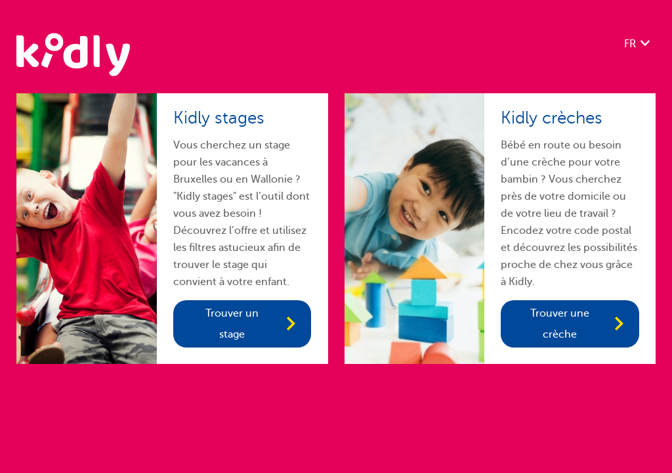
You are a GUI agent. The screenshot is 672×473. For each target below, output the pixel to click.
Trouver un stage (232, 323)
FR (630, 44)
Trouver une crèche (559, 323)
